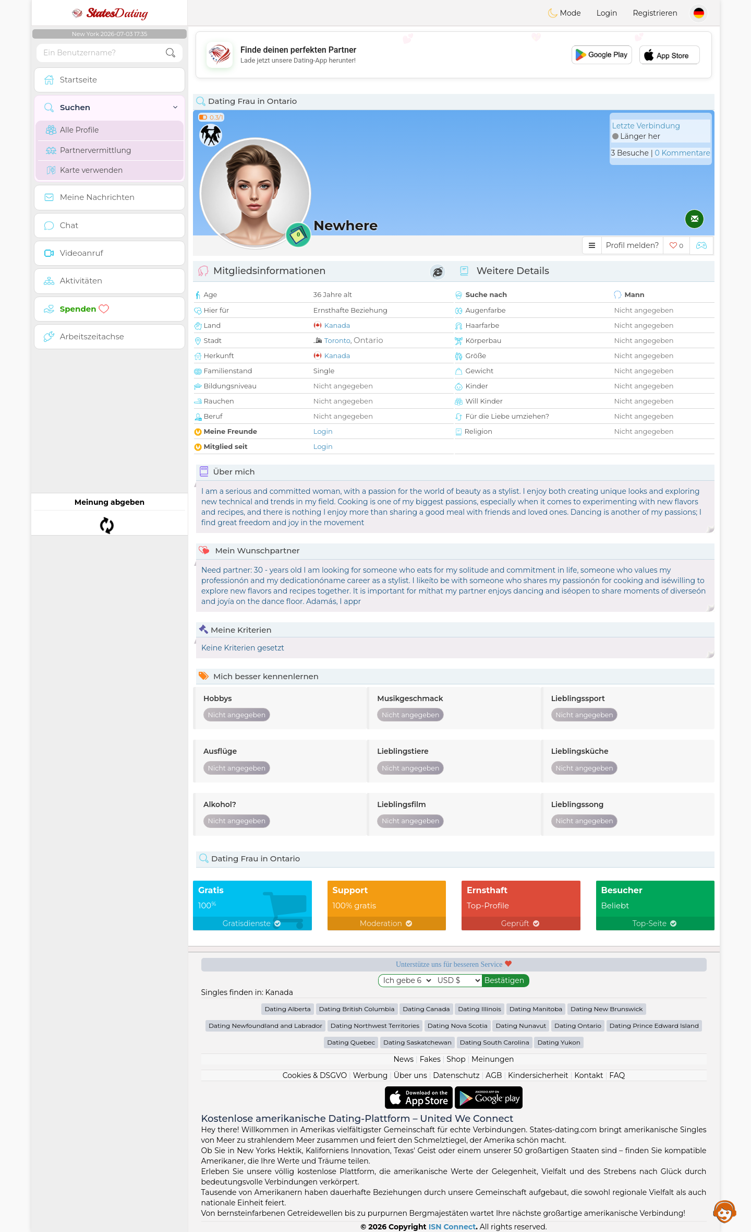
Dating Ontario (577, 1025)
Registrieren (655, 13)
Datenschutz (456, 1075)
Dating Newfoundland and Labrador (265, 1025)
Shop (455, 1059)
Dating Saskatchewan (417, 1042)
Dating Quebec (351, 1042)
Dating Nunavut (520, 1025)
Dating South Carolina (494, 1042)
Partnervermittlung (88, 150)
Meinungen (492, 1059)
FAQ (617, 1075)
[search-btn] (171, 53)
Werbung (370, 1075)
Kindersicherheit (538, 1075)
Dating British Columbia (357, 1009)
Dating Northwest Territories (375, 1025)
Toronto (337, 340)
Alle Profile (72, 130)
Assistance (724, 1211)
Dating (109, 13)
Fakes (430, 1059)
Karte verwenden (84, 170)
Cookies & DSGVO (315, 1075)
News (403, 1059)
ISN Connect (452, 1226)
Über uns (410, 1075)
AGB (494, 1075)
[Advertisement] (454, 54)
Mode (564, 13)
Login (607, 13)
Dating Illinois (479, 1009)
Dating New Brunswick (607, 1009)
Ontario (368, 340)
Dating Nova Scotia (458, 1025)
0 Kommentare (682, 153)
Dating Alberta (287, 1009)
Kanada (337, 325)
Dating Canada (426, 1009)
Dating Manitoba (536, 1009)
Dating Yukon (558, 1042)
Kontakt (588, 1075)
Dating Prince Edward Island (654, 1025)
